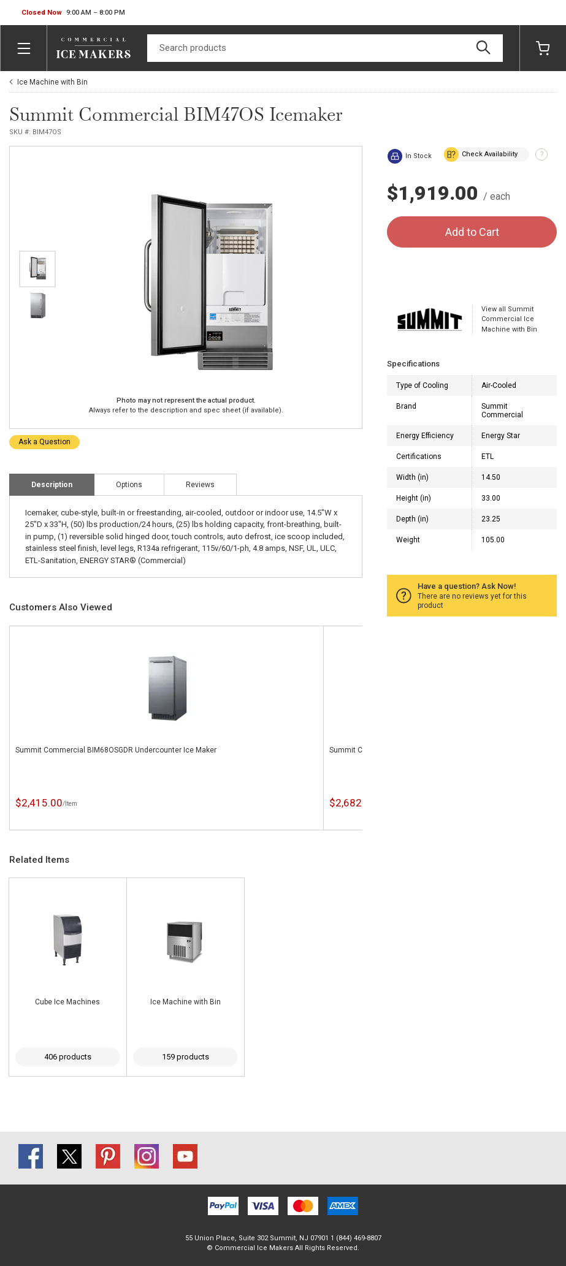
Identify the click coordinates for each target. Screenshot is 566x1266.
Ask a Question (44, 442)
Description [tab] (51, 484)
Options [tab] (129, 484)
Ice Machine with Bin (52, 82)
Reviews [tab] (200, 484)
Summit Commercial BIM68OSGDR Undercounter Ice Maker (115, 750)
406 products (67, 1056)
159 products (185, 1056)
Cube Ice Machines (67, 1002)
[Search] (325, 48)
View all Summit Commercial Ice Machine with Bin (509, 319)
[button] (73, 13)
